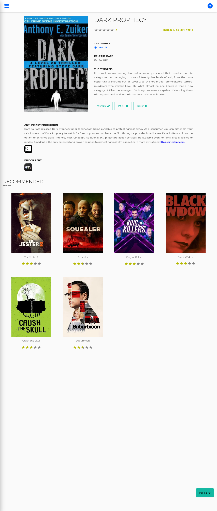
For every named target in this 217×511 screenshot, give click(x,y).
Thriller (101, 47)
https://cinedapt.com (172, 141)
